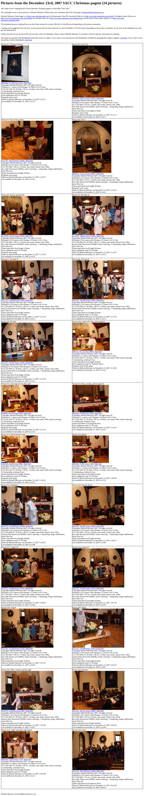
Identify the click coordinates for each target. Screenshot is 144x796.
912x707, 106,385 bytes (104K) (84, 526)
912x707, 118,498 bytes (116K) (84, 649)
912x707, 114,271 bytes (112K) (13, 236)
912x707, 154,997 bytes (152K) (84, 300)
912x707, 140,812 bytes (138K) (84, 236)
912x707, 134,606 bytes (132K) (13, 300)
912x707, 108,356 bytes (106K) (13, 161)
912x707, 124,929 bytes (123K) (13, 711)
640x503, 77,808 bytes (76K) (83, 413)
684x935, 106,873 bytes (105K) (84, 98)
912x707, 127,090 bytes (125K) (13, 526)
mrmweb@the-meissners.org (93, 12)
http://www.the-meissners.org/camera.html (16, 18)
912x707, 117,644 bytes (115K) (13, 649)
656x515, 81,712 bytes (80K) (83, 352)
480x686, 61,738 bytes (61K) (12, 83)
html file (27, 83)
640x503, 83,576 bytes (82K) (12, 413)
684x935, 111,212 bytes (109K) (84, 174)
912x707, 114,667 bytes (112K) (84, 588)
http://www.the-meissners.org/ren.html (99, 16)
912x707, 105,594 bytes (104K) (84, 771)
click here (123, 38)
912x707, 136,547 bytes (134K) (13, 363)
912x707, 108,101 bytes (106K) (84, 711)
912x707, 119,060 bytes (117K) (13, 588)
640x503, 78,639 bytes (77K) (12, 759)
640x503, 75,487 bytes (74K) (83, 464)
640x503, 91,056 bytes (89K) (12, 464)
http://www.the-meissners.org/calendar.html (66, 18)
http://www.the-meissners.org (38, 16)
